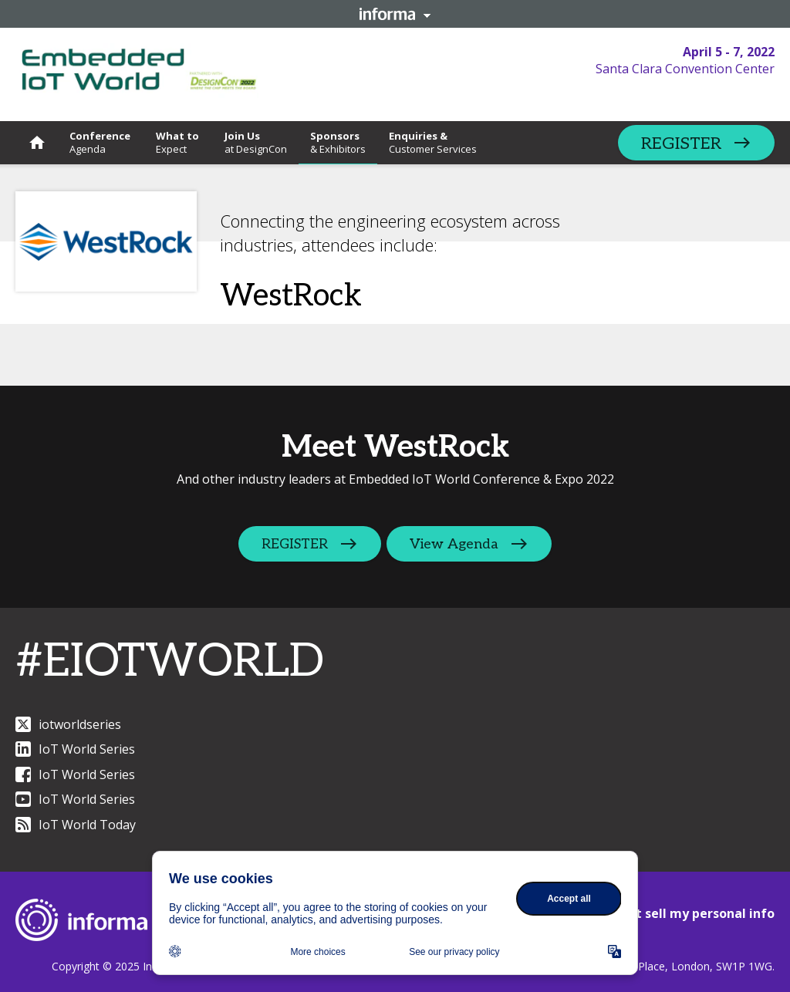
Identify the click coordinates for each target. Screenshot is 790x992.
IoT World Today (75, 824)
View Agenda (455, 544)
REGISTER (681, 143)
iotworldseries (68, 724)
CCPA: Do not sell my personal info (668, 913)
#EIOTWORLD (169, 662)
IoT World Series (75, 749)
